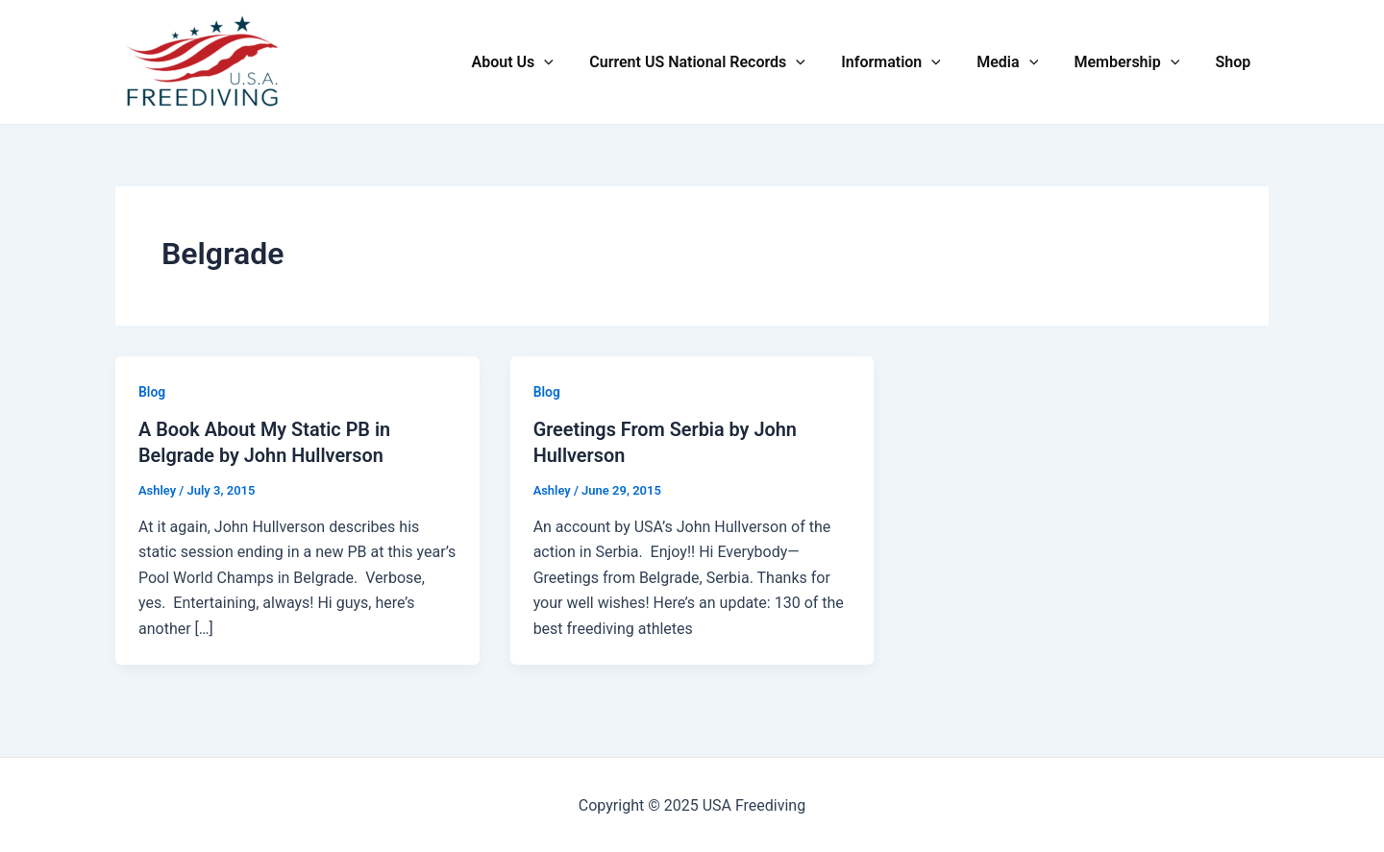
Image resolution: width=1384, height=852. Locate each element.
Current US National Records (720, 62)
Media (1020, 62)
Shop (1235, 62)
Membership (1134, 62)
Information (909, 62)
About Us (540, 62)
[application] (572, 62)
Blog (151, 392)
